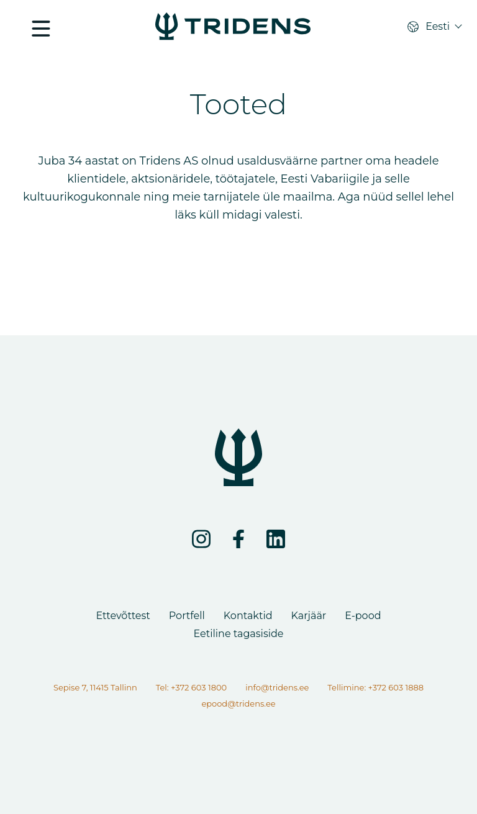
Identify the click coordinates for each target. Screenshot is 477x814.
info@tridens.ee (277, 687)
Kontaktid (248, 616)
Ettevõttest (123, 616)
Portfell (187, 616)
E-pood (363, 616)
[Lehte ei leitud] (233, 27)
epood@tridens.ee (238, 703)
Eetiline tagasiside (238, 634)
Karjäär (309, 616)
